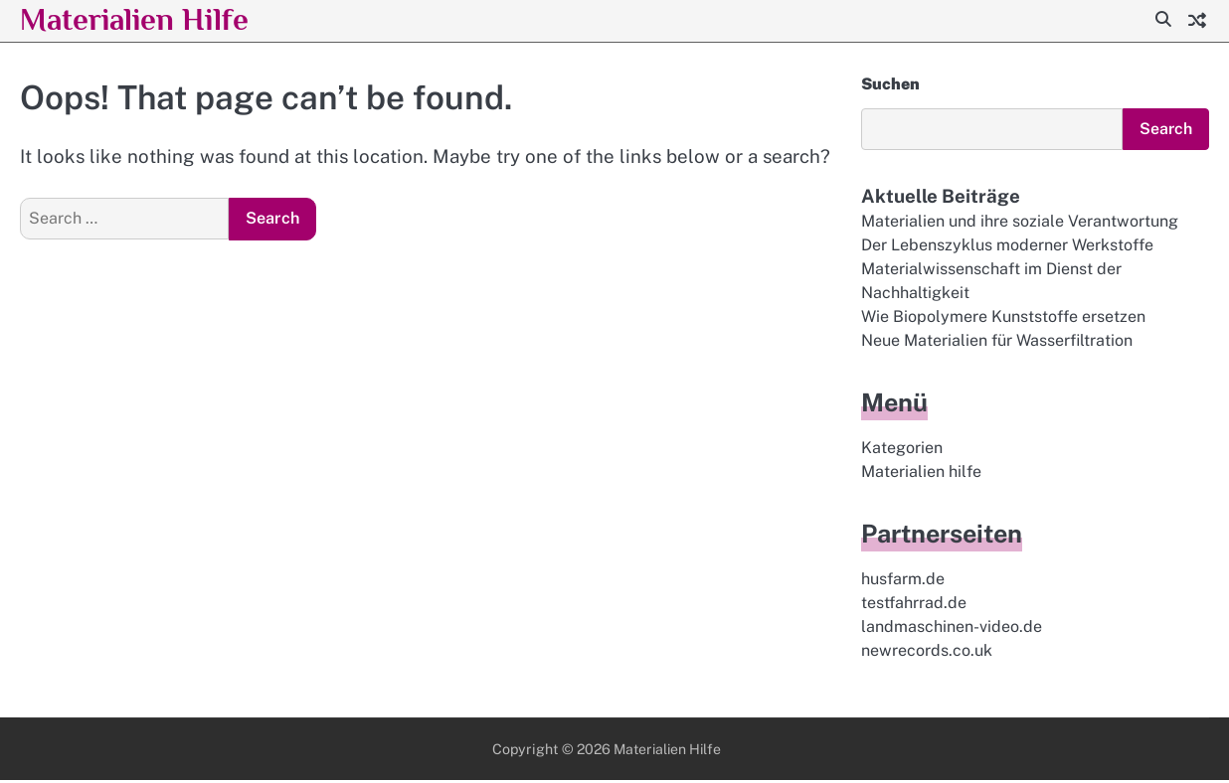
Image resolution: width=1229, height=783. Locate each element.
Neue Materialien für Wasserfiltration (997, 342)
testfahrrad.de (913, 605)
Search (1165, 128)
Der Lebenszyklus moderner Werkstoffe (1007, 245)
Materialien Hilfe (142, 18)
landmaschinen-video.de (951, 629)
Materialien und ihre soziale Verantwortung (1019, 221)
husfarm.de (903, 581)
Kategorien (902, 449)
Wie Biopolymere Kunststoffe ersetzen (1003, 318)
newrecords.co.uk (926, 654)
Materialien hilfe (921, 474)
